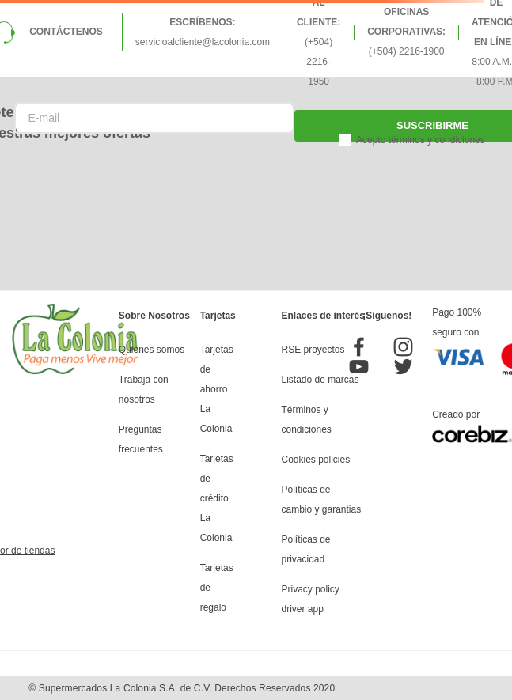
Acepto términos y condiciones (420, 140)
